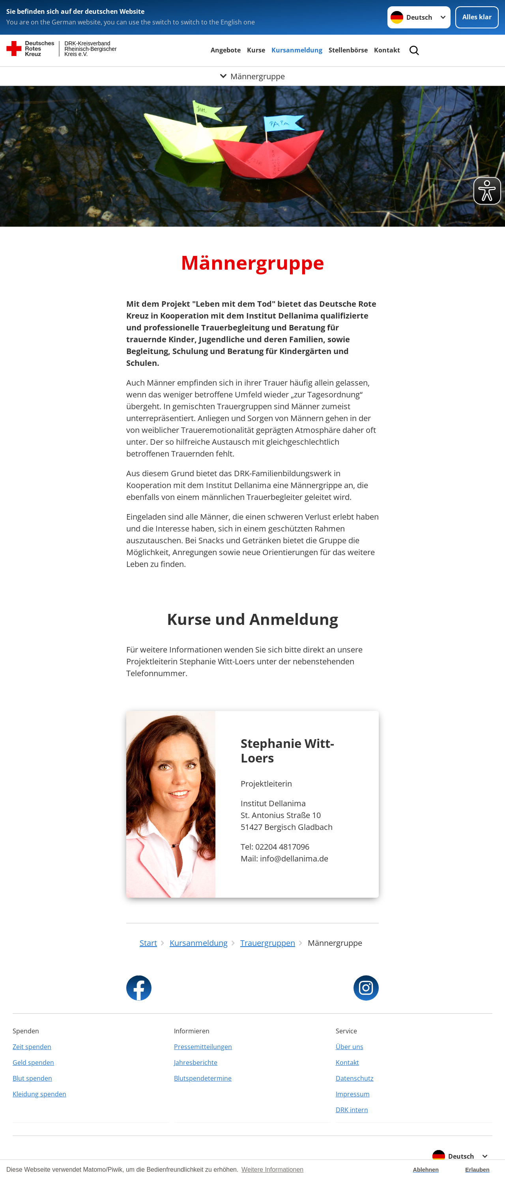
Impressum (353, 1094)
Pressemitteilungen (203, 1046)
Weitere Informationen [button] (272, 1169)
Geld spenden (33, 1062)
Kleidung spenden (39, 1094)
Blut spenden (32, 1078)
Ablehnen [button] (426, 1170)
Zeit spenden (32, 1046)
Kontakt (387, 50)
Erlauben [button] (477, 1170)
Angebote (226, 50)
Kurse (256, 50)
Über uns (349, 1046)
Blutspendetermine (203, 1078)
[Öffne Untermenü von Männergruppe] (252, 76)
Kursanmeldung (296, 50)
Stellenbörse (348, 50)
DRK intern (352, 1109)
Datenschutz (355, 1078)
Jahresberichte (195, 1062)
